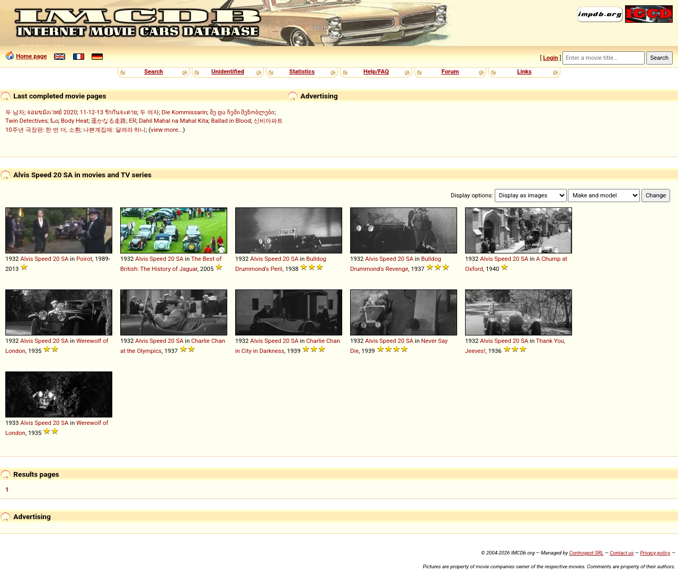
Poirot (84, 258)
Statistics (302, 71)
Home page (31, 56)
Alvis (26, 258)
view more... (166, 129)
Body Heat (74, 120)
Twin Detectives (26, 120)
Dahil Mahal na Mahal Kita (173, 120)
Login (550, 57)
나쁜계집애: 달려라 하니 (114, 129)
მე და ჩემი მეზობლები (242, 112)
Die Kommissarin (184, 112)
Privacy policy (655, 553)
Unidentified (227, 71)
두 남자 (14, 112)
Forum (450, 71)
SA (64, 258)
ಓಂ (54, 120)
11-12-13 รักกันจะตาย (108, 112)
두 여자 (149, 112)
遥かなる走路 (108, 120)
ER (132, 120)
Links (524, 71)
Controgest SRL (586, 553)
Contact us (622, 553)
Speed (42, 258)
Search (153, 71)
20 (56, 258)
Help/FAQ (376, 71)
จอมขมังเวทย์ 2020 (52, 112)
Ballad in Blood (231, 120)
